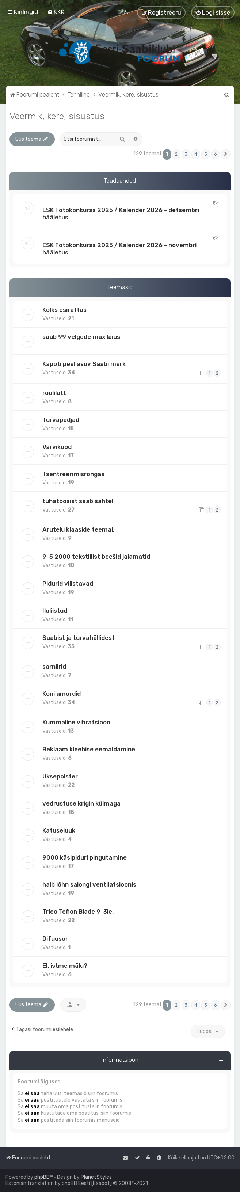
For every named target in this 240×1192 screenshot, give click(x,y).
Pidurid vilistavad (67, 583)
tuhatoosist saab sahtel (77, 501)
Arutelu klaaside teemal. (78, 529)
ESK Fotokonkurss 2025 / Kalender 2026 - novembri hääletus (119, 248)
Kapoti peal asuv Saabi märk (84, 363)
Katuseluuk (58, 830)
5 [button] (205, 154)
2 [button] (176, 154)
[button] (226, 154)
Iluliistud (54, 610)
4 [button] (195, 154)
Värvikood (57, 446)
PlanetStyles (96, 1177)
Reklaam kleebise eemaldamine (88, 749)
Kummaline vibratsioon (76, 722)
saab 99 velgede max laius (81, 336)
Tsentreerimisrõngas (73, 474)
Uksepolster (60, 776)
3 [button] (185, 154)
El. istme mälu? (64, 965)
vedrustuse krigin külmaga (81, 803)
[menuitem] (55, 11)
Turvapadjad (60, 419)
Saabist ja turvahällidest (78, 637)
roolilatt (54, 392)
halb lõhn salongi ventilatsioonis (89, 884)
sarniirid (54, 666)
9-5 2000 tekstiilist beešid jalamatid (96, 556)
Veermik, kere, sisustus (56, 115)
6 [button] (215, 154)
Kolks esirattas (64, 309)
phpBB (42, 1177)
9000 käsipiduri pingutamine (84, 857)
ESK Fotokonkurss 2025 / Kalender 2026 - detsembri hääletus (120, 213)
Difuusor (55, 938)
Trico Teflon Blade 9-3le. (78, 911)
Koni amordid (61, 693)
